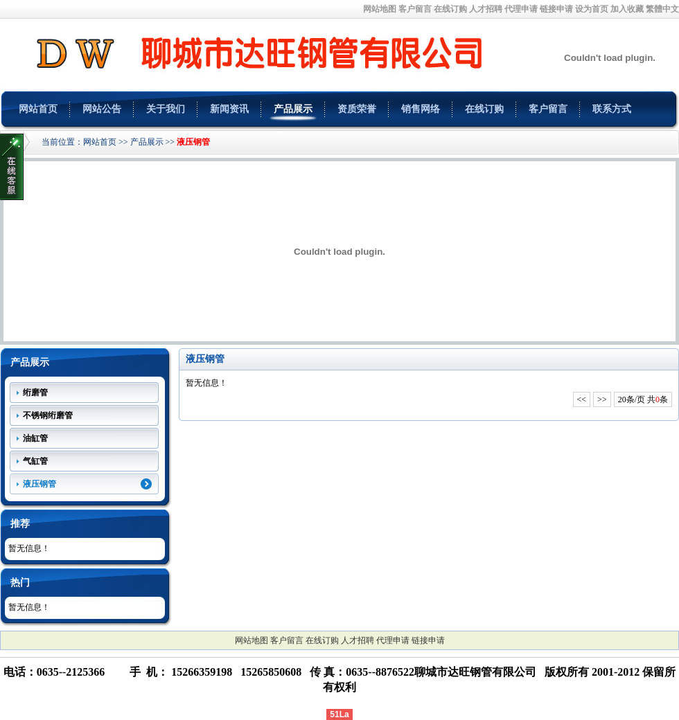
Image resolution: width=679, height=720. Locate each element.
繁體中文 (662, 9)
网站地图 (379, 9)
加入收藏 (627, 9)
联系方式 (611, 109)
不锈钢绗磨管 (48, 415)
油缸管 (35, 438)
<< (582, 399)
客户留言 (415, 9)
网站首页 (38, 109)
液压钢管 (193, 142)
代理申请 (521, 9)
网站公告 (101, 109)
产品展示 (293, 109)
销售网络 (420, 109)
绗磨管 (35, 392)
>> (602, 399)
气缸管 (35, 461)
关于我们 (165, 109)
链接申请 (556, 9)
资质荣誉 (356, 109)
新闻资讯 (229, 109)
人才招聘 (485, 9)
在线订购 (450, 9)
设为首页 (591, 9)
